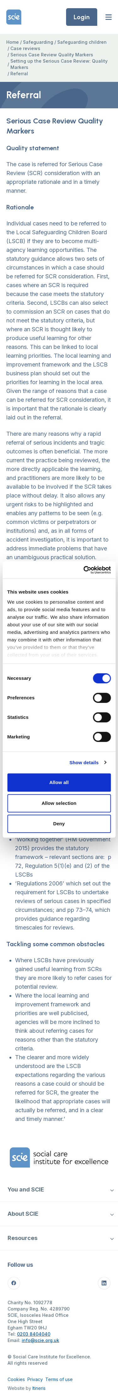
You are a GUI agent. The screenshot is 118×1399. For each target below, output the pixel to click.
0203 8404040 (33, 1334)
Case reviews (25, 48)
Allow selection (59, 803)
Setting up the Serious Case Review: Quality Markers (59, 64)
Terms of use (59, 1379)
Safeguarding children (82, 42)
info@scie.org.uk (40, 1340)
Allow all (59, 782)
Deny (59, 823)
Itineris (39, 1388)
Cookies (16, 1379)
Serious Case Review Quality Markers (51, 54)
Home (12, 42)
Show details (84, 762)
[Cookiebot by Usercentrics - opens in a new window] (84, 570)
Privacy (35, 1379)
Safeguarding (38, 42)
